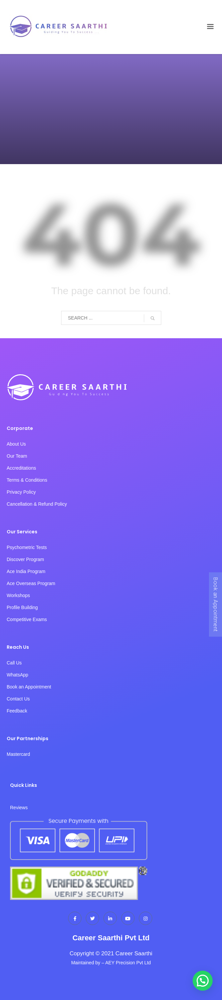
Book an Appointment (215, 604)
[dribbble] (128, 918)
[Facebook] (74, 918)
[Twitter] (92, 918)
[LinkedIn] (110, 918)
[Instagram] (145, 918)
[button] (203, 981)
